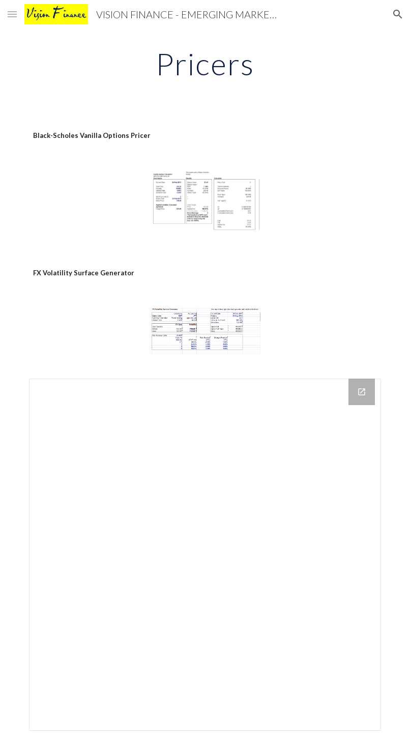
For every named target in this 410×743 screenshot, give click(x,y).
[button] (12, 14)
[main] (205, 63)
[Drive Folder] (205, 555)
